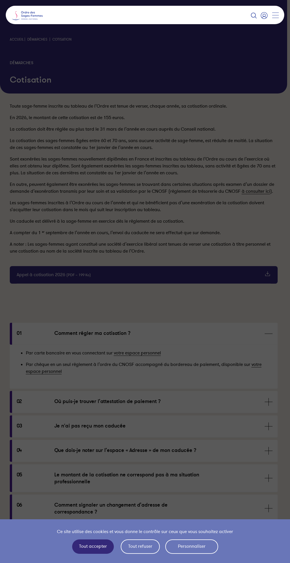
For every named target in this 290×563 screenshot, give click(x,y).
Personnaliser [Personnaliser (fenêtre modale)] (192, 546)
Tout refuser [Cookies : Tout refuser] (140, 546)
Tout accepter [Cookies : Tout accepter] (93, 546)
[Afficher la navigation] (275, 15)
